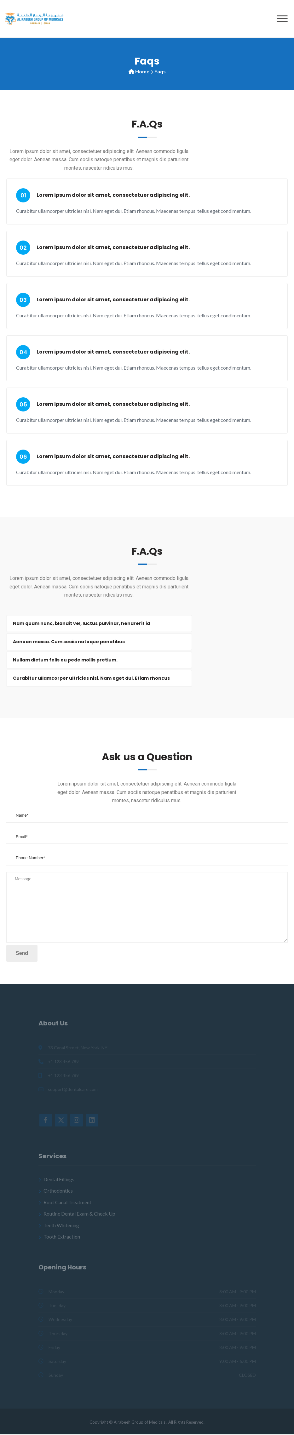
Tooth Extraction (61, 1237)
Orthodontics (58, 1191)
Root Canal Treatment (67, 1202)
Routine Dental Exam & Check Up (79, 1214)
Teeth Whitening (61, 1225)
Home (142, 71)
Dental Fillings (58, 1180)
